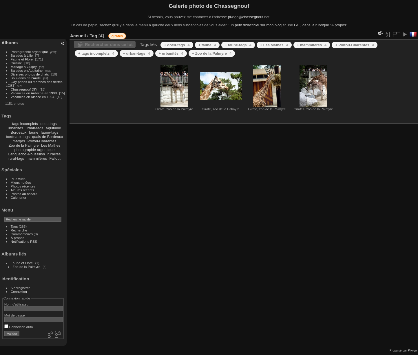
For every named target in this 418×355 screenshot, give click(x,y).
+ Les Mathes (274, 45)
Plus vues (18, 179)
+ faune (207, 45)
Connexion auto (18, 327)
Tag (93, 35)
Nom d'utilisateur (17, 304)
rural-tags (16, 158)
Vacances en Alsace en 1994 (32, 97)
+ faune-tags (238, 45)
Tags (14, 226)
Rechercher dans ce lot (109, 44)
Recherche (19, 230)
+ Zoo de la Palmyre (212, 53)
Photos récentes (23, 186)
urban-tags (34, 128)
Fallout (54, 158)
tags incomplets (25, 124)
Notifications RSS (24, 241)
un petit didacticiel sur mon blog (256, 25)
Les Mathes (50, 145)
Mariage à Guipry (24, 67)
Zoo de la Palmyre (24, 145)
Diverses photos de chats (30, 74)
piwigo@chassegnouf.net (248, 17)
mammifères (37, 158)
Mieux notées (21, 182)
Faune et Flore (22, 59)
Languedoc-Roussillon (26, 154)
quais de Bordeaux (47, 137)
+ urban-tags (136, 53)
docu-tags (49, 124)
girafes (117, 36)
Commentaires (22, 234)
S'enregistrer (20, 288)
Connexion (19, 291)
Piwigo (412, 350)
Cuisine (16, 63)
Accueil (78, 35)
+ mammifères (312, 45)
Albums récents (22, 190)
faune (33, 132)
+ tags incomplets (96, 53)
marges (18, 141)
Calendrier (18, 197)
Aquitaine (53, 128)
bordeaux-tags (18, 137)
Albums (9, 42)
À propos (17, 238)
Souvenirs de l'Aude (26, 78)
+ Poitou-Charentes (354, 45)
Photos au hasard (24, 194)
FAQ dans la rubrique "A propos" (320, 25)
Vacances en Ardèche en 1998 (34, 93)
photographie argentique (34, 150)
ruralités (54, 154)
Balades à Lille (22, 55)
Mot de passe (14, 315)
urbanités (15, 128)
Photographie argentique (29, 52)
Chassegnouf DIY (24, 89)
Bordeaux (19, 132)
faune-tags (49, 132)
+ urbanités (171, 53)
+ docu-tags (176, 45)
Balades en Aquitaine (27, 70)
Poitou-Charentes (42, 141)
